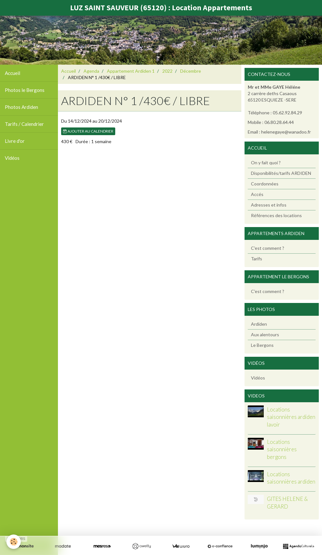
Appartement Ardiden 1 (131, 71)
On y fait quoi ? (266, 162)
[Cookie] (13, 542)
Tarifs (256, 258)
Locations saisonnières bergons (282, 449)
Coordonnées (264, 183)
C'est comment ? (267, 248)
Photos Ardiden (21, 107)
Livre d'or (15, 141)
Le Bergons (262, 345)
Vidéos (12, 158)
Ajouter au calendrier (88, 131)
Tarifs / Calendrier (24, 124)
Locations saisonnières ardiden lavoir (291, 417)
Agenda (91, 71)
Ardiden (259, 324)
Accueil (12, 73)
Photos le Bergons (24, 90)
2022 (167, 71)
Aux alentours (265, 334)
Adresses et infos (268, 205)
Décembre (190, 71)
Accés (257, 194)
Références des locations (276, 215)
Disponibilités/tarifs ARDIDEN (281, 173)
